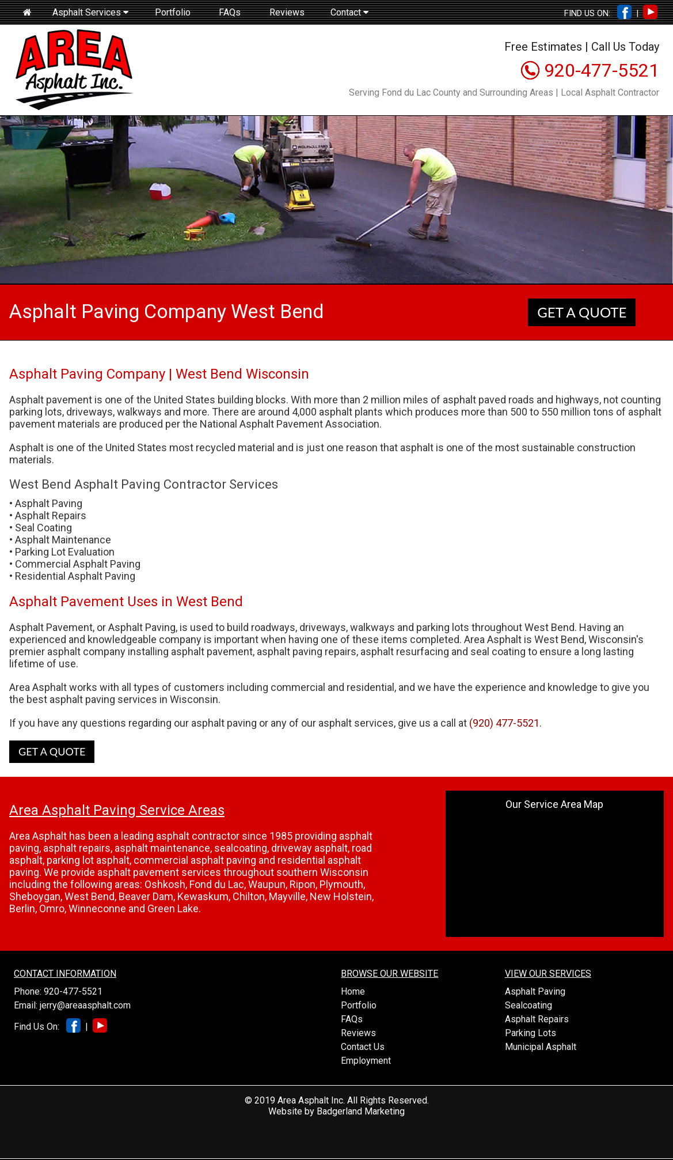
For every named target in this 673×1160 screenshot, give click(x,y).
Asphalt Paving (535, 991)
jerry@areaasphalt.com (85, 1005)
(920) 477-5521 (504, 723)
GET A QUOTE (581, 312)
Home (353, 991)
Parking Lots (530, 1032)
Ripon (302, 884)
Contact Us (363, 1046)
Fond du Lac (216, 884)
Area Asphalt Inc (310, 1100)
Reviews (287, 12)
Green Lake (173, 908)
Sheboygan (34, 896)
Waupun (267, 884)
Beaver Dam (146, 896)
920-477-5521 (601, 70)
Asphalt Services (90, 12)
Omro (51, 908)
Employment (366, 1060)
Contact (349, 12)
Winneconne (97, 908)
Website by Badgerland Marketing (336, 1111)
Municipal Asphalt (540, 1046)
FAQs (230, 12)
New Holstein (341, 896)
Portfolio (173, 12)
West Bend (89, 896)
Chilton (249, 896)
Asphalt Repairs (537, 1019)
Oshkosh (165, 884)
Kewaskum (203, 896)
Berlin (22, 908)
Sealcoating (528, 1005)
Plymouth (341, 884)
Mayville (287, 896)
